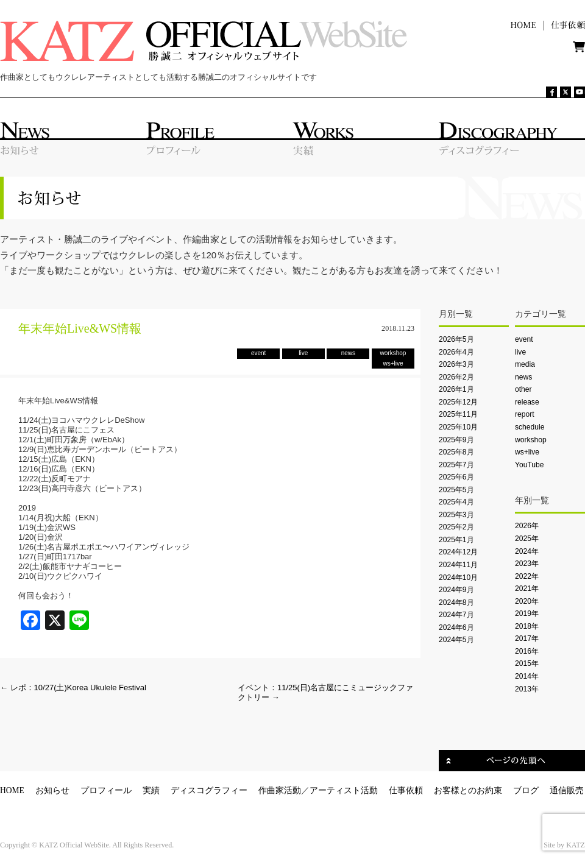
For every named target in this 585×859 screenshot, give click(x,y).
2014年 (527, 676)
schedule (529, 427)
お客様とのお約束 (468, 790)
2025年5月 (456, 490)
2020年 (527, 601)
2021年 (527, 588)
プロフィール (106, 790)
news (523, 377)
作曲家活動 (279, 790)
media (525, 364)
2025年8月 (456, 452)
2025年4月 (456, 502)
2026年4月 (456, 352)
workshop (531, 440)
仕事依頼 (406, 790)
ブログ (526, 790)
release (527, 402)
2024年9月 (456, 589)
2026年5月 (456, 339)
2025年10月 (458, 427)
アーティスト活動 (344, 790)
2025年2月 (456, 527)
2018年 (527, 626)
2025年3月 (456, 515)
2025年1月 (456, 540)
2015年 (527, 663)
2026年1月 (456, 389)
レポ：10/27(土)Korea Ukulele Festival (73, 687)
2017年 (527, 638)
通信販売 (567, 790)
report (524, 414)
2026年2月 (456, 377)
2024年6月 (456, 627)
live (520, 352)
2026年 (527, 525)
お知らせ (52, 790)
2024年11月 (458, 564)
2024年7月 (456, 614)
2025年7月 (456, 465)
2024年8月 (456, 602)
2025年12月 (458, 402)
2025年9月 (456, 440)
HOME (12, 790)
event (524, 339)
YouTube (529, 465)
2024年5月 (456, 639)
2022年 (527, 576)
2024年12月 (458, 552)
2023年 (527, 563)
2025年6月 (456, 477)
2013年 (527, 689)
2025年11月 (458, 414)
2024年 (527, 551)
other (523, 389)
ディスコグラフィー (209, 790)
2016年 (527, 651)
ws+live (527, 452)
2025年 (527, 538)
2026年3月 (456, 364)
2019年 (527, 613)
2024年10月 (458, 577)
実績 (151, 790)
